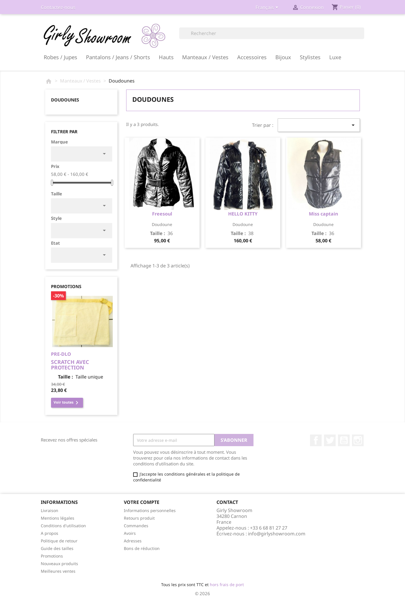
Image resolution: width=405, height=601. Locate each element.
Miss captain (323, 214)
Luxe (335, 57)
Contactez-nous (58, 7)
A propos (49, 533)
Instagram (358, 440)
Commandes (136, 525)
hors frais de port (227, 584)
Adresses (133, 541)
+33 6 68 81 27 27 (268, 528)
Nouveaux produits (59, 563)
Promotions (52, 556)
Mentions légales (57, 518)
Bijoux (283, 57)
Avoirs (130, 533)
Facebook (316, 440)
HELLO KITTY (243, 214)
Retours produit (139, 518)
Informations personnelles (150, 510)
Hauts (166, 57)
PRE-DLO (61, 354)
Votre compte (141, 502)
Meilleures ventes (58, 571)
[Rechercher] (271, 33)
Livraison (49, 510)
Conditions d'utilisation (63, 525)
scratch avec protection (70, 364)
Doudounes (65, 100)
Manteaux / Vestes (205, 57)
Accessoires (252, 57)
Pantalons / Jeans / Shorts (118, 57)
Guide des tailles (57, 548)
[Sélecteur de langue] (268, 7)
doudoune (162, 224)
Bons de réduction (142, 548)
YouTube (344, 440)
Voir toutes (67, 402)
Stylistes (310, 57)
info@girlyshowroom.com (276, 533)
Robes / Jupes (60, 57)
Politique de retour (59, 541)
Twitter (330, 440)
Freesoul (162, 214)
